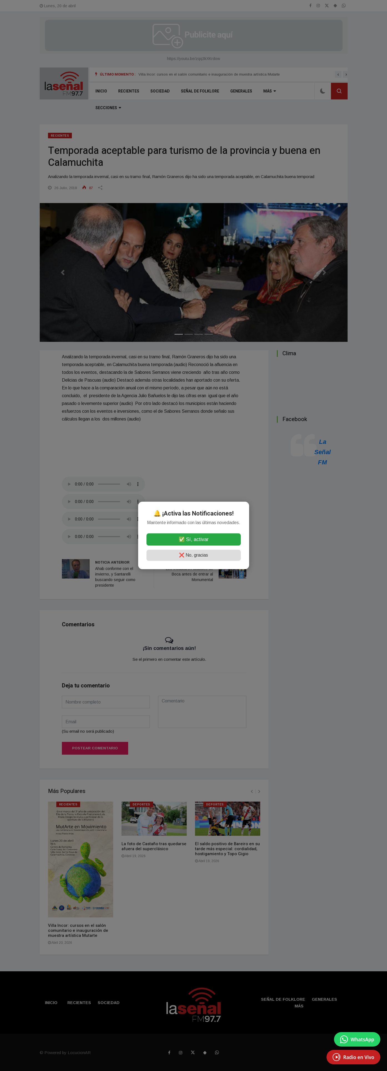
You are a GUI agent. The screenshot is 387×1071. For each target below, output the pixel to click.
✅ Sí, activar (194, 539)
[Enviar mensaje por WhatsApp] (357, 1039)
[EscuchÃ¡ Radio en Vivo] (353, 1057)
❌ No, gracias (193, 555)
